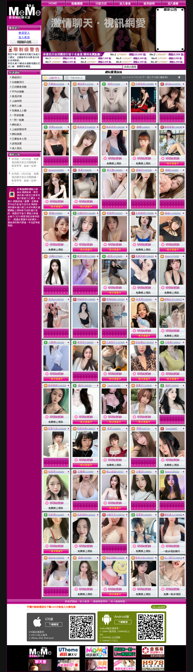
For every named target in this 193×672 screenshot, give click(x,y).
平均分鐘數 (18, 91)
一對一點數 (18, 119)
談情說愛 (17, 143)
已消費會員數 (19, 86)
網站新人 (17, 124)
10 (140, 77)
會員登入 (24, 32)
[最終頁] (163, 77)
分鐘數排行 (18, 82)
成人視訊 (17, 148)
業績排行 (17, 77)
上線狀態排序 (19, 129)
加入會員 (24, 37)
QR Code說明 (158, 606)
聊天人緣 (17, 105)
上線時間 (17, 101)
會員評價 (17, 96)
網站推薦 (17, 134)
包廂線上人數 (19, 110)
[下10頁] (155, 77)
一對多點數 (18, 115)
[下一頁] (146, 77)
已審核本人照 (19, 138)
